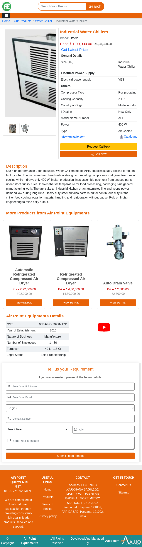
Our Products (22, 21)
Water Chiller (43, 21)
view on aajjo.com (73, 136)
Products (47, 496)
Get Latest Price (74, 50)
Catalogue (128, 136)
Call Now (98, 154)
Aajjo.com (112, 540)
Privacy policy (47, 516)
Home (6, 21)
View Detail (24, 302)
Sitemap (123, 492)
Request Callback (98, 146)
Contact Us (123, 485)
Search (95, 6)
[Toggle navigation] (6, 15)
